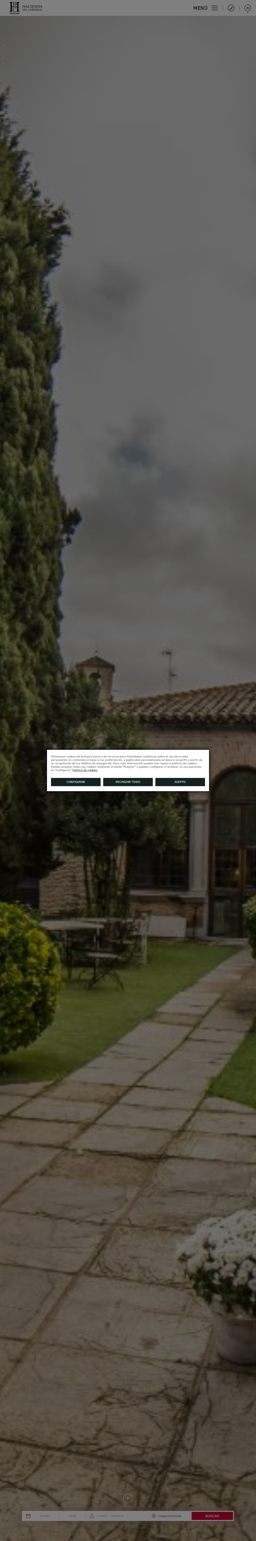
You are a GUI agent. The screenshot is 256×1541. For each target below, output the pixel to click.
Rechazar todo (128, 782)
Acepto (180, 782)
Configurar (76, 782)
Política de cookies (84, 770)
